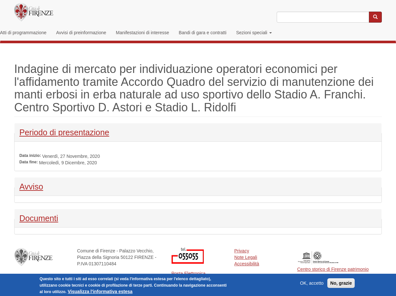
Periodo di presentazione (64, 132)
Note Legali (245, 257)
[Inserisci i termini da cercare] (323, 17)
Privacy (241, 250)
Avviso (36, 186)
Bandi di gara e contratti (202, 32)
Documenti (38, 217)
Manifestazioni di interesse (142, 32)
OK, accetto (311, 284)
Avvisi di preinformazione (81, 32)
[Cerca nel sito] (375, 17)
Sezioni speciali (254, 32)
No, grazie (341, 284)
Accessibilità (246, 263)
